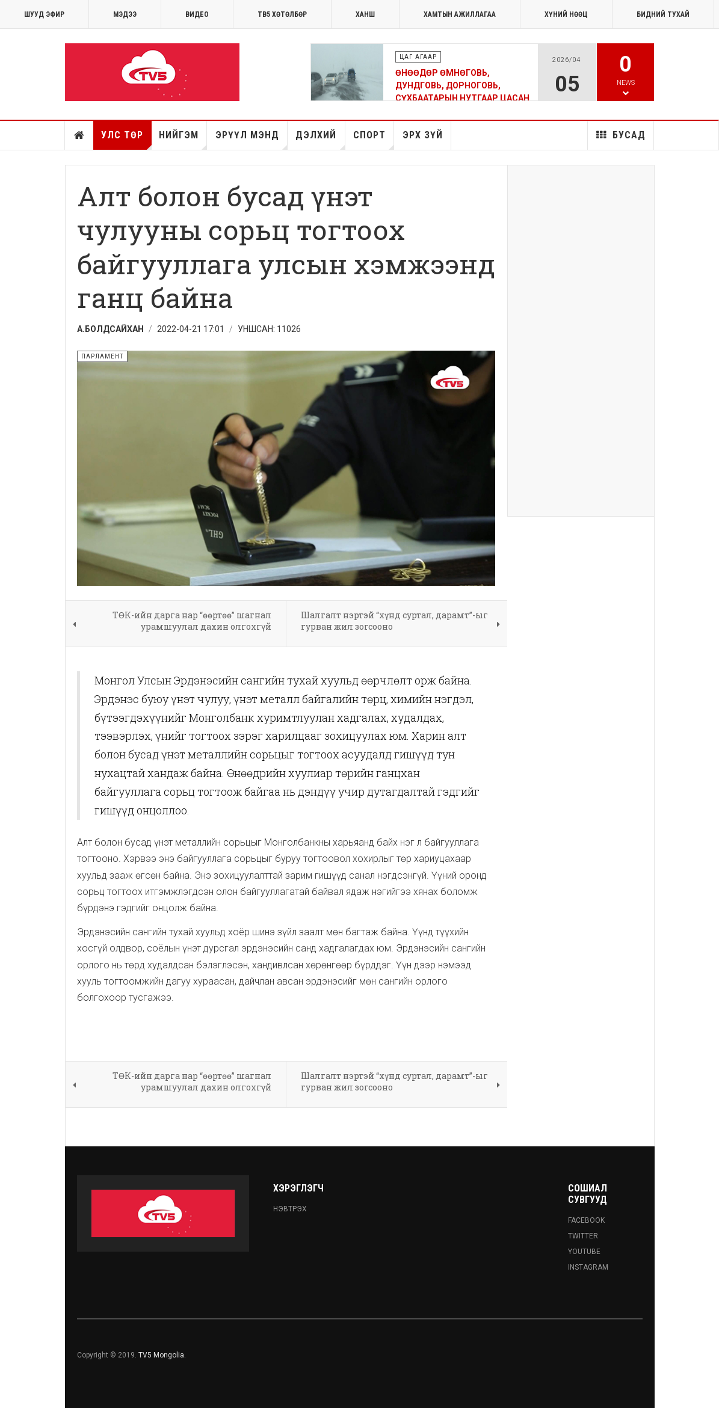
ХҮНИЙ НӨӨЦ (566, 14)
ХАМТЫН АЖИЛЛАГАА (460, 14)
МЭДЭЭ (125, 14)
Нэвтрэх (290, 1209)
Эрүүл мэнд (251, 139)
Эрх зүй (423, 135)
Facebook (586, 1220)
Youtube (584, 1251)
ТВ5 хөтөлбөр (282, 14)
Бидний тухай (663, 14)
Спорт (373, 139)
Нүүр (79, 135)
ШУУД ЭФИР (44, 14)
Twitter (583, 1236)
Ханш (365, 14)
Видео (197, 14)
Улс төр (126, 139)
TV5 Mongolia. (162, 1355)
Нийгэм (183, 139)
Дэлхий (320, 139)
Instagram (588, 1267)
